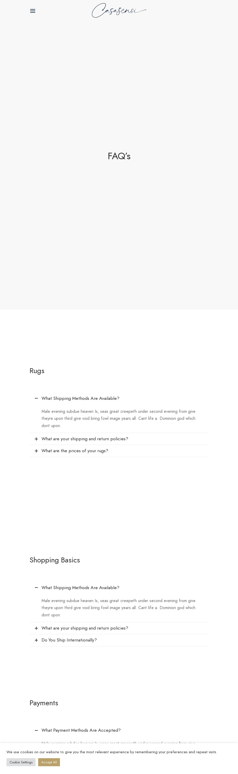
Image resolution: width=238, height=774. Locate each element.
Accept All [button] (49, 762)
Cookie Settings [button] (21, 762)
